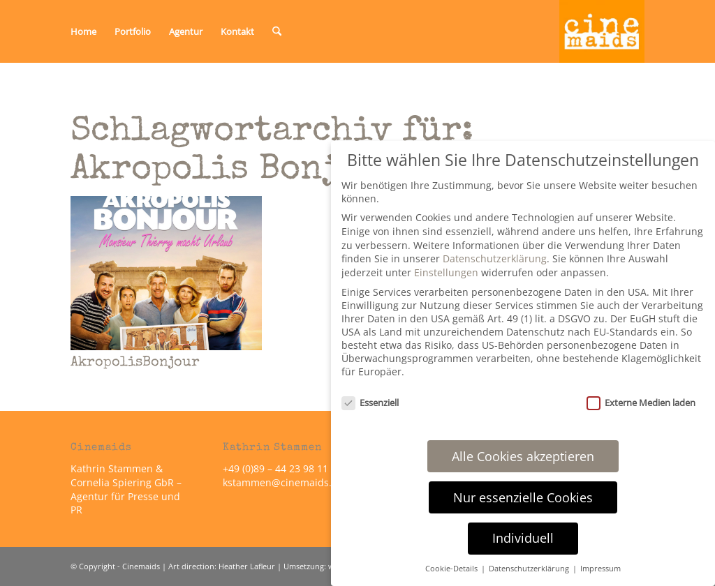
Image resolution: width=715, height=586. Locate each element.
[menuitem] (83, 31)
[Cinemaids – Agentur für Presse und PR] (601, 31)
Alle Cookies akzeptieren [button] (523, 456)
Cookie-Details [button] (452, 568)
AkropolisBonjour (135, 363)
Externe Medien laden (641, 402)
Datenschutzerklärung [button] (530, 568)
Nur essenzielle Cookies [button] (523, 497)
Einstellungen (446, 272)
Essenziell (370, 402)
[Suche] (276, 31)
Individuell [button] (523, 537)
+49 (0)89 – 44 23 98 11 (275, 468)
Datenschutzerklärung (495, 258)
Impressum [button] (600, 568)
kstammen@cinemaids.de (284, 482)
